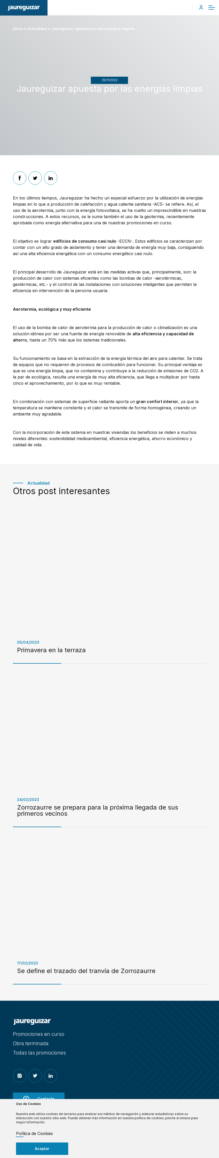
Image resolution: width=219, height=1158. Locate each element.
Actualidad (37, 28)
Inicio (18, 28)
